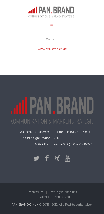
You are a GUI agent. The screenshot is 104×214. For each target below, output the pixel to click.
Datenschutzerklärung (54, 197)
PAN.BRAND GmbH (25, 205)
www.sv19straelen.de (52, 49)
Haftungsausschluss (63, 192)
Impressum (35, 192)
